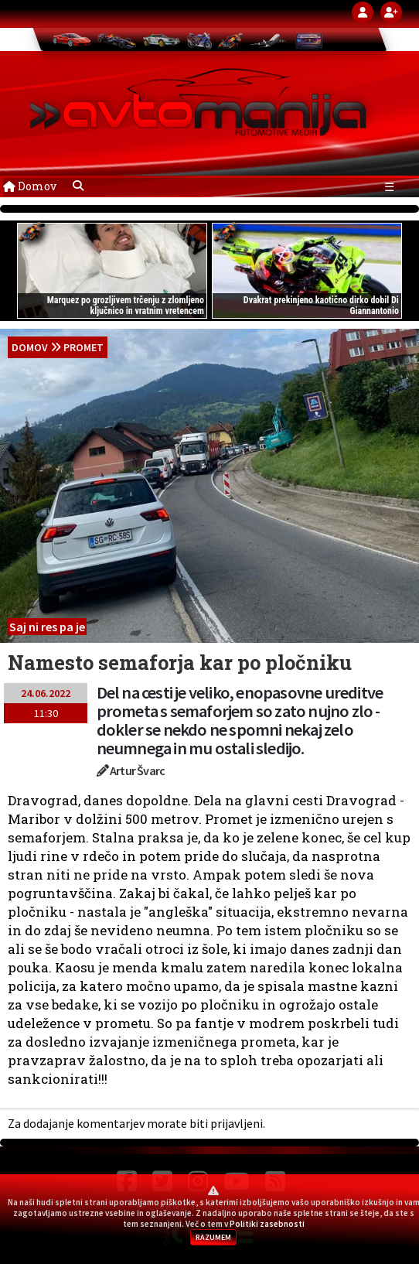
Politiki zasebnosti (267, 1223)
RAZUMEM (213, 1237)
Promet (83, 347)
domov (30, 347)
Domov (29, 186)
